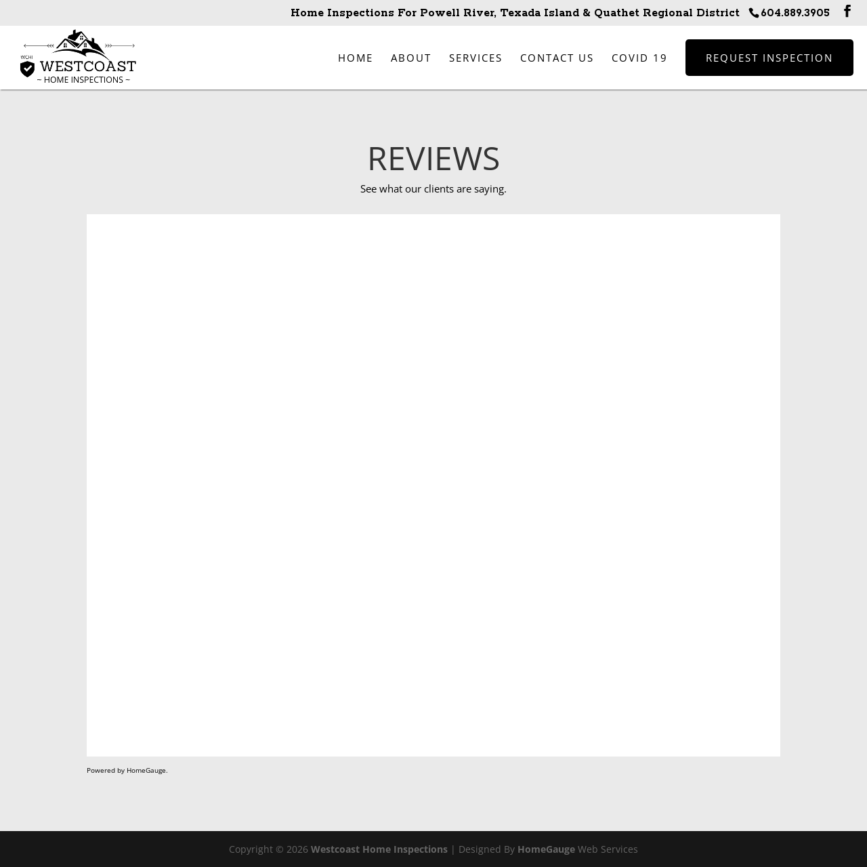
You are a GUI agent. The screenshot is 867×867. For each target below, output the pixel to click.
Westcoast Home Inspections (379, 849)
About (411, 57)
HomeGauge (546, 849)
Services (476, 57)
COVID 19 (640, 57)
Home (355, 57)
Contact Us (557, 57)
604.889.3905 (795, 13)
